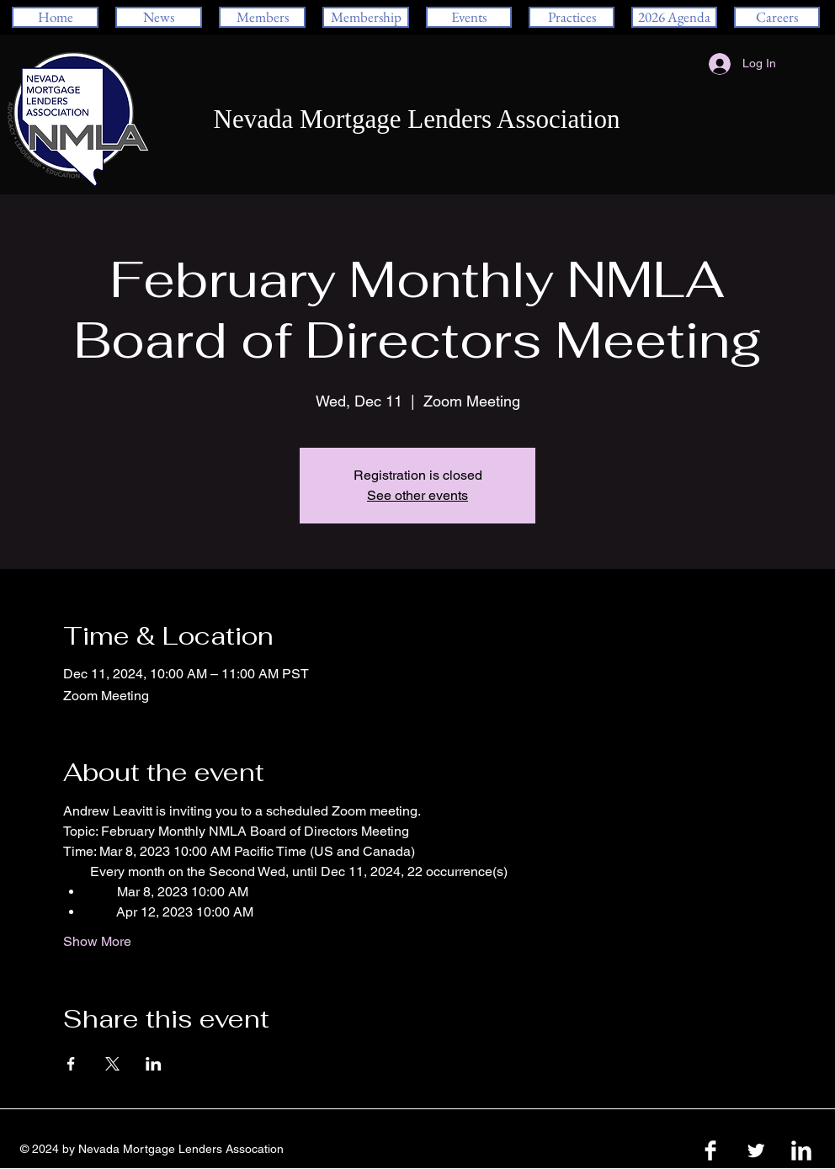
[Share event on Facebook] (71, 1064)
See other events (417, 495)
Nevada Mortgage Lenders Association (417, 119)
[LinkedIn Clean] (801, 1150)
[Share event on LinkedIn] (154, 1064)
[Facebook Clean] (710, 1150)
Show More (97, 941)
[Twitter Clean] (756, 1150)
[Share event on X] (112, 1064)
